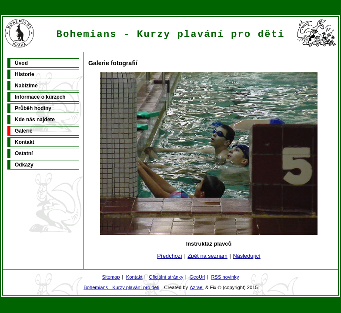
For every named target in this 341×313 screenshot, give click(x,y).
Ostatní (24, 153)
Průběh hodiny (33, 108)
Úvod (21, 63)
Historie (24, 74)
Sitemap (111, 277)
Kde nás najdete (35, 120)
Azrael (197, 287)
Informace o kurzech (40, 97)
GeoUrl (197, 277)
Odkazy (24, 165)
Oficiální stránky (166, 277)
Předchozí (169, 256)
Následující (246, 256)
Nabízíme (26, 86)
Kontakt (24, 142)
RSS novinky (225, 277)
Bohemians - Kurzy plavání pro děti (121, 287)
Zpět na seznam (207, 256)
